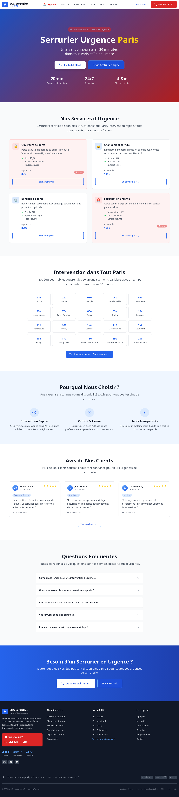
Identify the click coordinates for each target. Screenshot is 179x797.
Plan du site (172, 789)
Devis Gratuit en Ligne (106, 65)
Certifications (142, 725)
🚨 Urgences (50, 4)
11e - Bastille (97, 716)
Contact (113, 4)
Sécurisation (52, 739)
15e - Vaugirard (99, 721)
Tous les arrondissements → (105, 739)
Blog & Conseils (143, 734)
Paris (65, 4)
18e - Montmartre (100, 734)
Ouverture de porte (56, 716)
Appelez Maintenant (75, 683)
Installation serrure (56, 730)
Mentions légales (126, 789)
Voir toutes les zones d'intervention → (89, 354)
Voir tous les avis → (89, 524)
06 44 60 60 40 (163, 4)
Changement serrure (56, 721)
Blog (102, 4)
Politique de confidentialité (147, 789)
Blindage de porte (55, 725)
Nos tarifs (140, 721)
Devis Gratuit (141, 4)
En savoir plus (48, 181)
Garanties (140, 730)
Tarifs (92, 4)
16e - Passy (97, 725)
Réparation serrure (55, 734)
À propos (140, 716)
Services (79, 4)
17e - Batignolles (99, 730)
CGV (162, 789)
